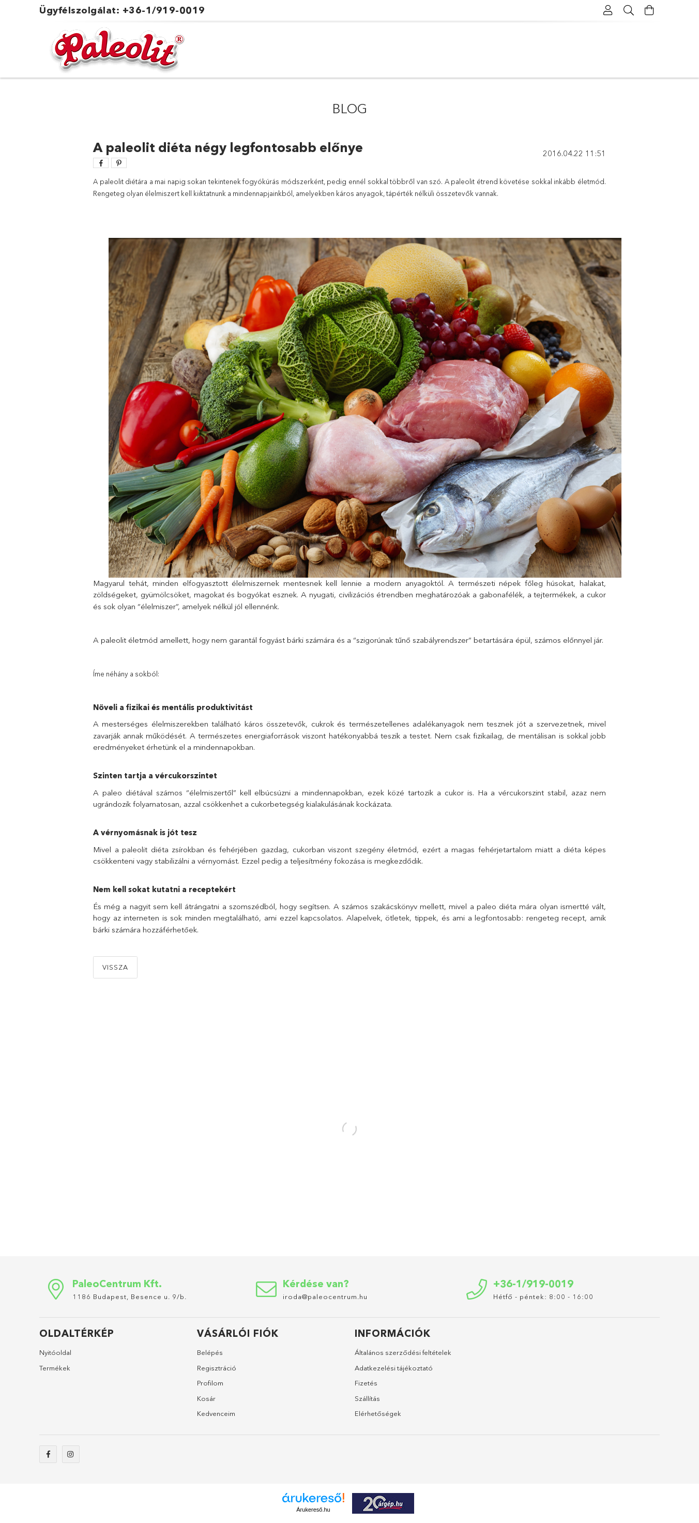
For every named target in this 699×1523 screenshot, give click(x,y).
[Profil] (608, 10)
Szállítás (367, 1398)
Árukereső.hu (313, 1509)
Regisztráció (216, 1368)
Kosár (206, 1398)
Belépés (210, 1352)
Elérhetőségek (378, 1413)
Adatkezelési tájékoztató (394, 1368)
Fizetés (366, 1383)
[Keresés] (628, 10)
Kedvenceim (216, 1413)
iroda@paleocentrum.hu (325, 1296)
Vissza (115, 967)
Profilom (210, 1383)
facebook (48, 1454)
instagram (71, 1454)
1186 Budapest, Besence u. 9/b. (129, 1296)
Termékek (54, 1368)
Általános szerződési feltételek (403, 1352)
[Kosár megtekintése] (649, 10)
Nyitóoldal (55, 1352)
